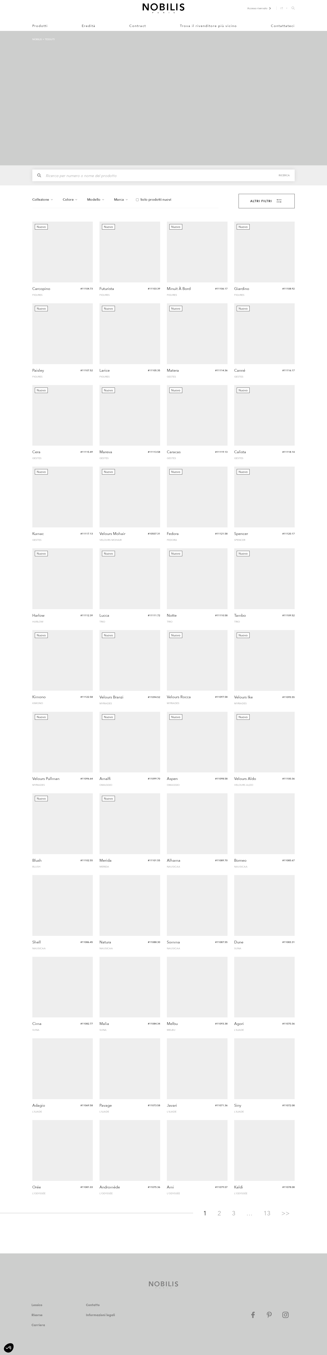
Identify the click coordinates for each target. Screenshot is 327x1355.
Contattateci (283, 26)
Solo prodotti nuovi (155, 200)
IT (281, 8)
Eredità (89, 26)
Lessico (37, 1305)
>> (285, 1213)
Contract (137, 26)
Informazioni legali (100, 1315)
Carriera (37, 1325)
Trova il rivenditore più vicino (208, 26)
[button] (9, 1348)
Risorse (37, 1315)
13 (266, 1213)
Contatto (93, 1305)
